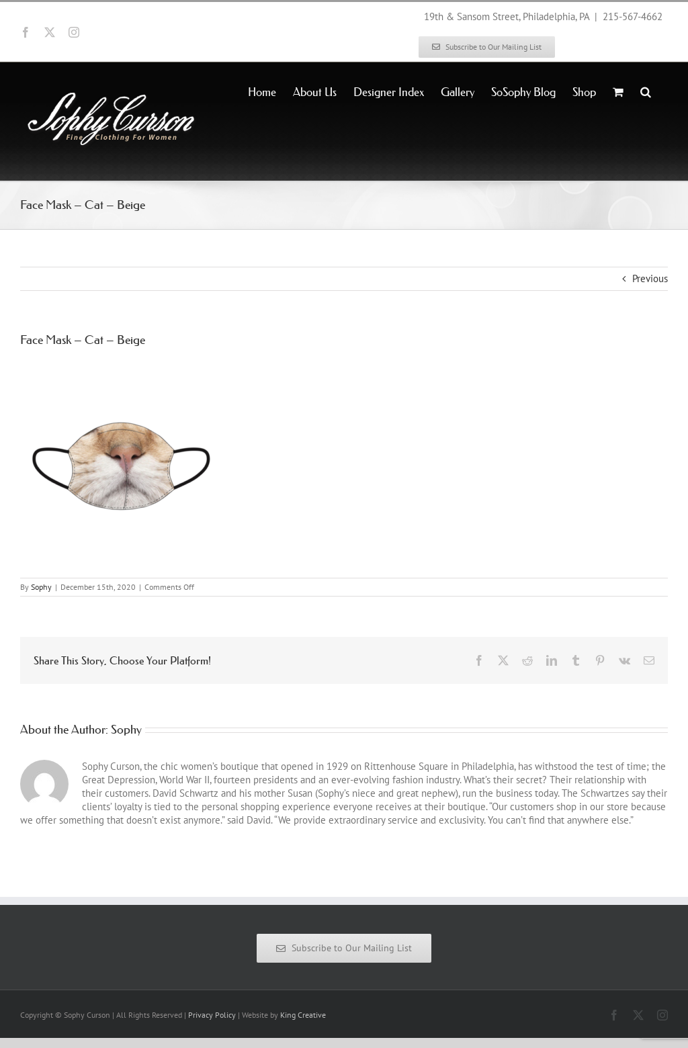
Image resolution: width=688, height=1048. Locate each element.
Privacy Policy (212, 1015)
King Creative (303, 1015)
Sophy (41, 587)
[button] (645, 91)
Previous (650, 278)
